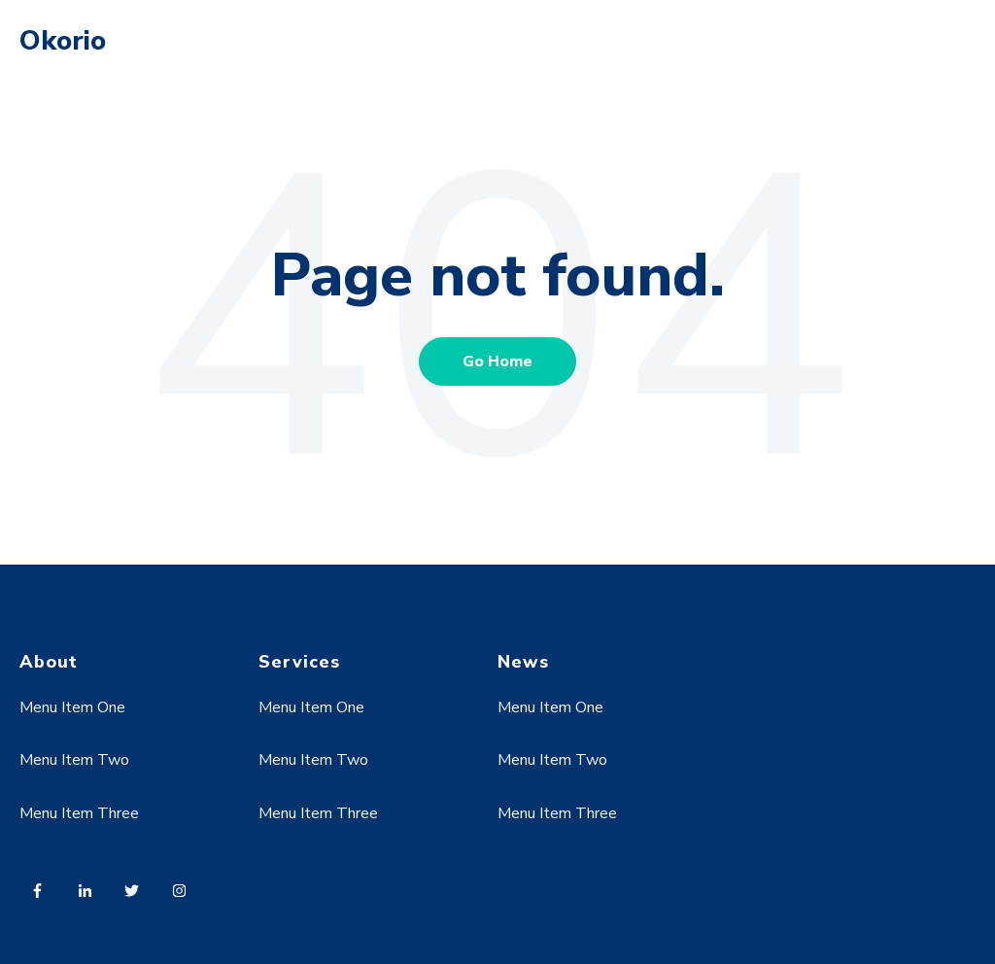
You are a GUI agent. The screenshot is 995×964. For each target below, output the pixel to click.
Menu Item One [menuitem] (72, 707)
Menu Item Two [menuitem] (74, 760)
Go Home (497, 361)
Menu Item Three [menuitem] (79, 813)
